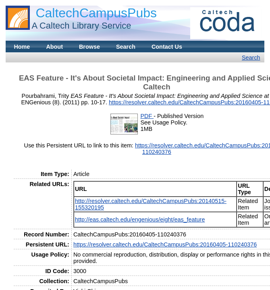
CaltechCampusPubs (96, 13)
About (54, 47)
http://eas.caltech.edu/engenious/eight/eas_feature (140, 219)
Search (125, 47)
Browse (89, 47)
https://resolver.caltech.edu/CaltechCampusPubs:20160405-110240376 (165, 244)
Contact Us (167, 47)
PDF (147, 116)
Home (22, 47)
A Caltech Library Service (81, 26)
